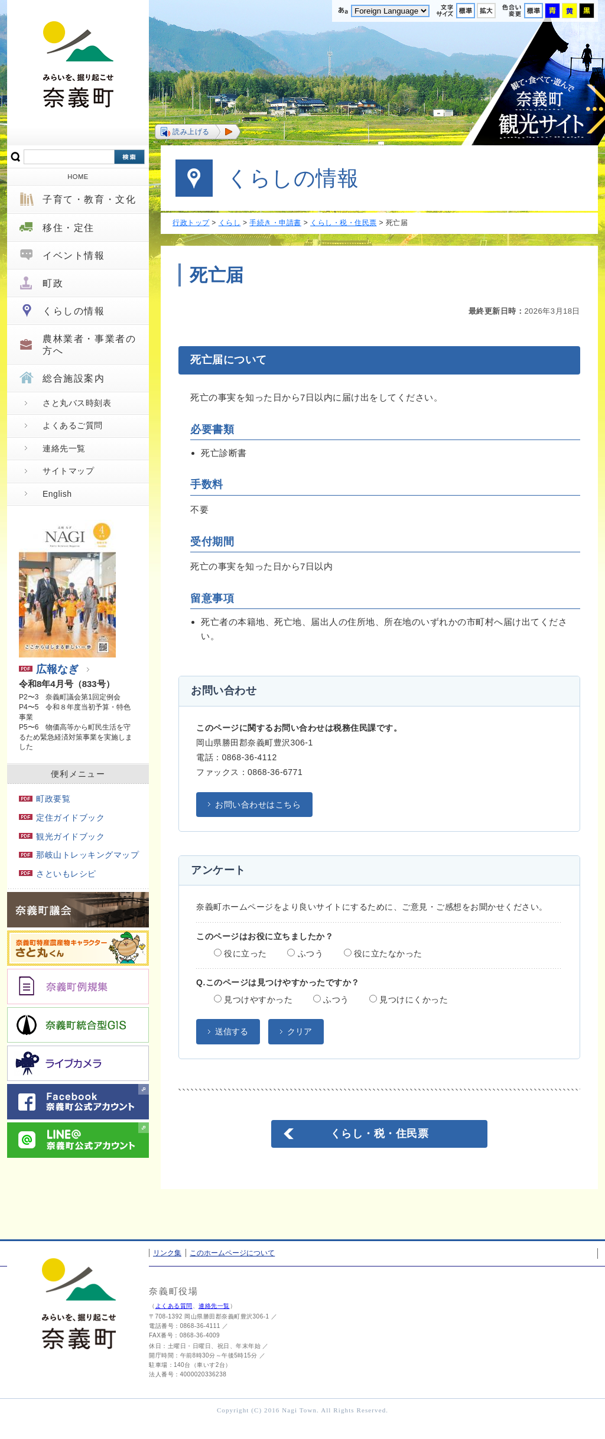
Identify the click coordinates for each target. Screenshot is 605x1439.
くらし (230, 223)
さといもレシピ (57, 873)
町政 (53, 283)
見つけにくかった (408, 999)
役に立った (240, 953)
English (57, 494)
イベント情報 (74, 255)
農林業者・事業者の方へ (89, 344)
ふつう (305, 953)
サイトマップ (68, 471)
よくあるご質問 (73, 425)
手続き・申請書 (275, 223)
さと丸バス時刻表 (77, 403)
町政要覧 (44, 798)
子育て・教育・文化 (89, 199)
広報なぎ (49, 669)
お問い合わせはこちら (258, 804)
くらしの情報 (74, 311)
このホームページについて (232, 1253)
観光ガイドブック (62, 836)
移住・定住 (69, 228)
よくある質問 (174, 1306)
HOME (78, 176)
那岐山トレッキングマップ (79, 855)
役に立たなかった (383, 953)
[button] (197, 131)
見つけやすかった (253, 999)
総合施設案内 (74, 378)
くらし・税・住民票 (343, 223)
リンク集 (167, 1253)
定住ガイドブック (62, 817)
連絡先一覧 (64, 448)
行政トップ (191, 223)
